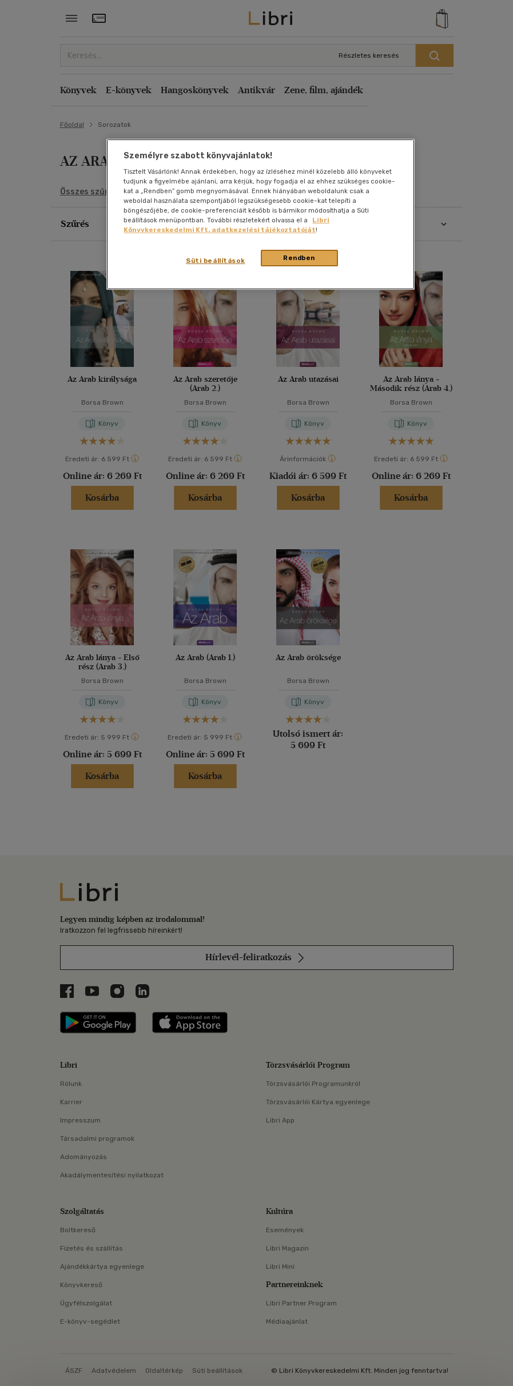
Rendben (299, 258)
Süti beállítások (215, 261)
